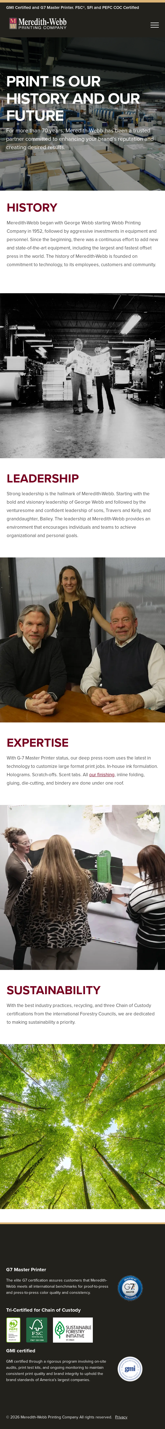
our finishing (102, 774)
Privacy (121, 1417)
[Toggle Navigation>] (155, 23)
